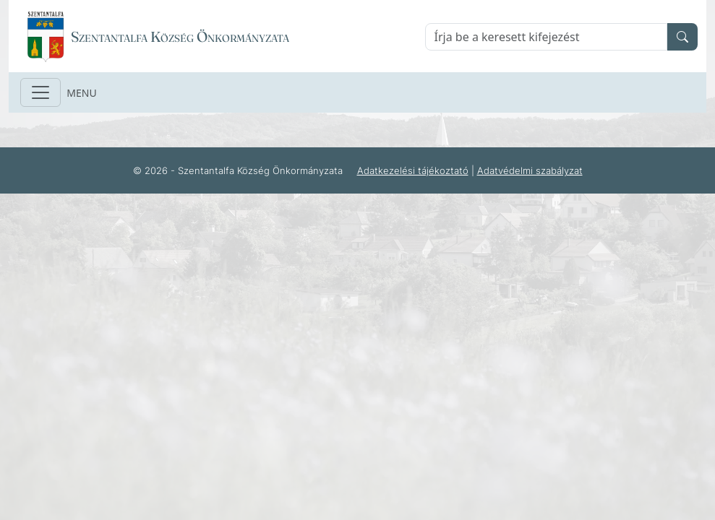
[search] (682, 37)
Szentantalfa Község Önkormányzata (180, 36)
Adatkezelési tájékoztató (412, 170)
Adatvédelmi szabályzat (530, 170)
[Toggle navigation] (40, 92)
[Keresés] (546, 37)
